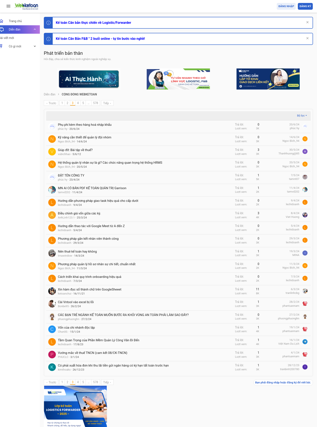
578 (100, 103)
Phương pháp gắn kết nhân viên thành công (93, 239)
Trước (57, 103)
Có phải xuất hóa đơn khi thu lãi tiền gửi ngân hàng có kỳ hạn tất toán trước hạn (118, 370)
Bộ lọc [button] (243, 115)
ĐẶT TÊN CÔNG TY (76, 175)
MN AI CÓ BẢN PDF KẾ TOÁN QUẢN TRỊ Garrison (97, 188)
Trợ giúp (281, 399)
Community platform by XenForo (85, 410)
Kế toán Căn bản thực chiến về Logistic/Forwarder (98, 23)
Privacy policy (265, 399)
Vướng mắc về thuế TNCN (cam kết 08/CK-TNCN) (97, 357)
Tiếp (111, 103)
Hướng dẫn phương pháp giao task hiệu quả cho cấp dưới (103, 201)
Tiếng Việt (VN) (74, 399)
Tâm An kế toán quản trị (280, 217)
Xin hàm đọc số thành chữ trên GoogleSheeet (94, 289)
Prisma (54, 399)
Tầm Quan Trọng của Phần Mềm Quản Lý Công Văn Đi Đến (103, 345)
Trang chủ (295, 399)
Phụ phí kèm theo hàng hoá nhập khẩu (89, 125)
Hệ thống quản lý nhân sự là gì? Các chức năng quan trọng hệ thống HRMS (115, 163)
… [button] (93, 103)
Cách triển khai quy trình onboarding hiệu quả (94, 277)
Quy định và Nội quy (242, 399)
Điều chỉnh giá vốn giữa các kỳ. (84, 213)
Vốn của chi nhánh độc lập (81, 332)
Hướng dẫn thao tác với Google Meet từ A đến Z (96, 226)
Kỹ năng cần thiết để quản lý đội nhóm (89, 137)
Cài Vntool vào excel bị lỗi (80, 302)
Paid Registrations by (82, 413)
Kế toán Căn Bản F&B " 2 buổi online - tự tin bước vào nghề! (105, 39)
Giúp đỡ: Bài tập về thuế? (80, 150)
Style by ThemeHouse (63, 417)
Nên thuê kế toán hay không (82, 251)
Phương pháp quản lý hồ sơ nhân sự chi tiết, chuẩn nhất (101, 264)
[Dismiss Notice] (306, 22)
